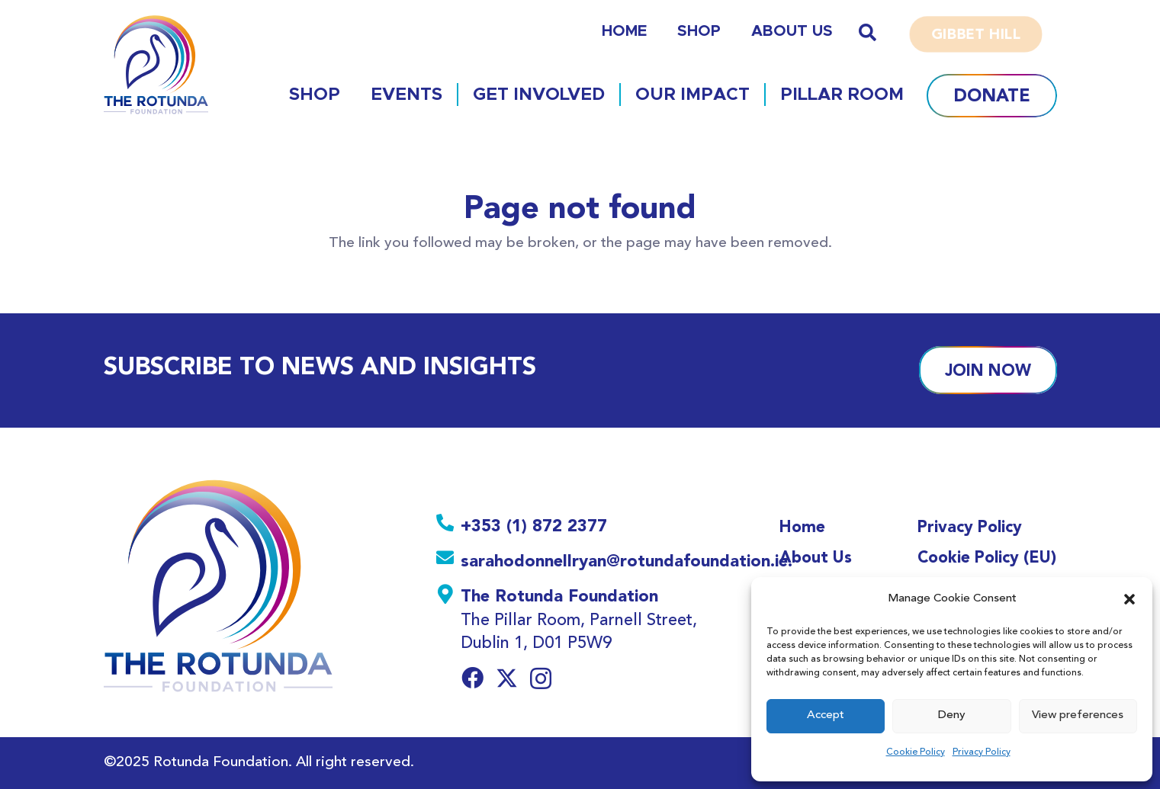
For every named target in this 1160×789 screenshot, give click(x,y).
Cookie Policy (915, 752)
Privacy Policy (982, 752)
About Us (815, 556)
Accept (825, 715)
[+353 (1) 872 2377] (448, 525)
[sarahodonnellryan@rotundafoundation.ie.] (448, 561)
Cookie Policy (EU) (986, 556)
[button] (1129, 599)
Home (802, 526)
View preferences (1077, 715)
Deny (952, 715)
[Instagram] (540, 679)
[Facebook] (472, 678)
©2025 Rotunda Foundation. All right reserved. (259, 762)
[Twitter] (507, 678)
